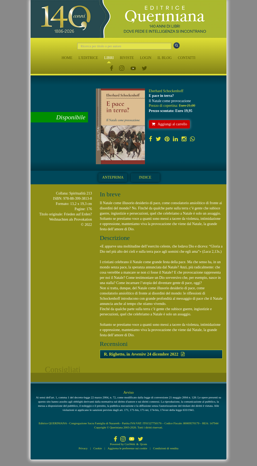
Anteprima (113, 177)
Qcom (143, 444)
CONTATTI (186, 58)
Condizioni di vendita (165, 448)
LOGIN (145, 58)
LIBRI (109, 58)
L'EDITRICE (88, 58)
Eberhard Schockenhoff (166, 91)
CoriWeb (130, 444)
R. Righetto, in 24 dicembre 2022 (144, 354)
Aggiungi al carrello (169, 124)
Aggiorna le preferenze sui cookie (127, 448)
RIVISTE (127, 58)
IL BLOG (164, 58)
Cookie (98, 448)
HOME (67, 58)
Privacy (83, 448)
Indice (145, 177)
